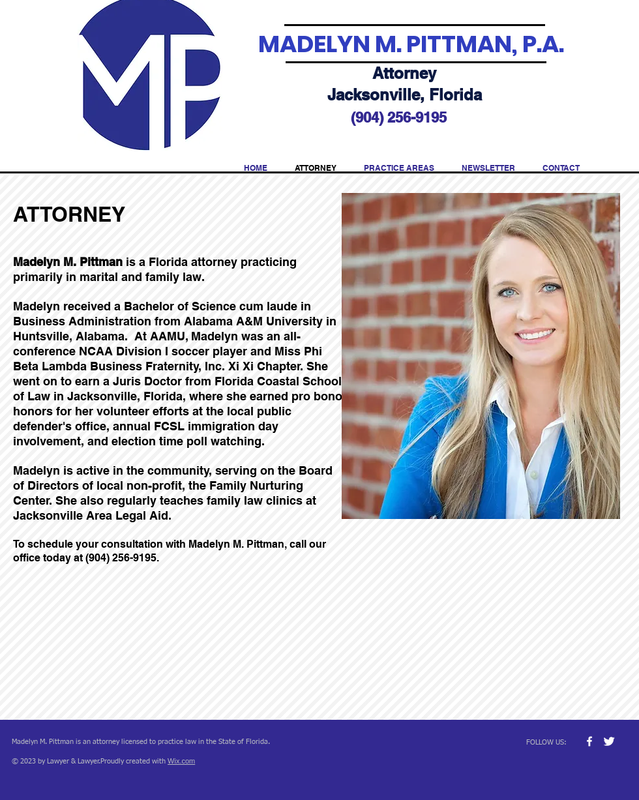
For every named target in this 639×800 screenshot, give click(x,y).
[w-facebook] (589, 741)
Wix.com (181, 761)
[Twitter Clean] (609, 741)
